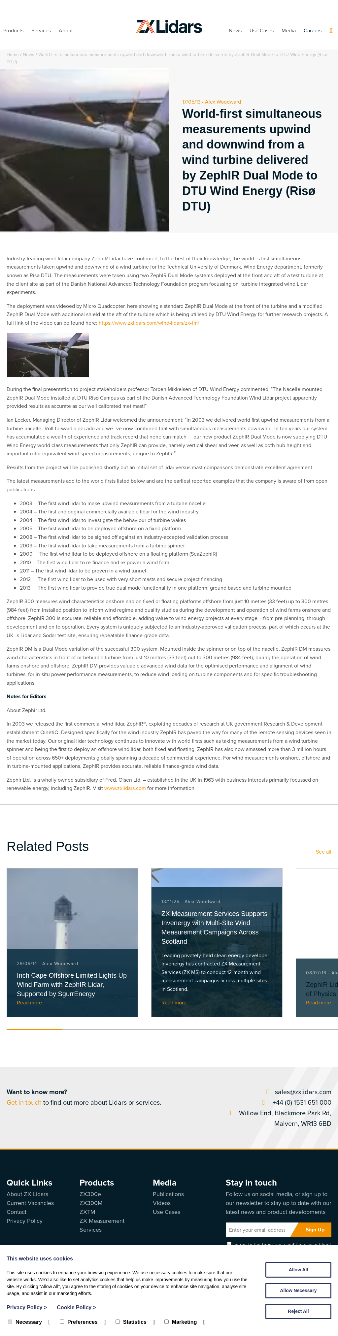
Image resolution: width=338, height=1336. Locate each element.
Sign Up (315, 1229)
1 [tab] (34, 1029)
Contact (16, 1212)
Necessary (25, 1322)
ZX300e (90, 1194)
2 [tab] (89, 1029)
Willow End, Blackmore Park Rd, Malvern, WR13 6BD (278, 1118)
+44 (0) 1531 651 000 (295, 1102)
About (66, 30)
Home (13, 54)
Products (13, 30)
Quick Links (29, 1182)
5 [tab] (255, 1029)
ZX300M (91, 1203)
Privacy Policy (25, 1221)
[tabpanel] (72, 942)
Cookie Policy (76, 1307)
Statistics (131, 1322)
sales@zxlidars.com (297, 1092)
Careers (312, 30)
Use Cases (262, 30)
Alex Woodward (223, 101)
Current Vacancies (30, 1203)
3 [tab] (144, 1029)
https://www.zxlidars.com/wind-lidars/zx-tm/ (149, 323)
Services (41, 30)
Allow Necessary (298, 1290)
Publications (168, 1194)
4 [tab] (199, 1029)
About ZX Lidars (27, 1194)
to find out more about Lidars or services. (84, 1097)
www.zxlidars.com (125, 788)
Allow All (298, 1269)
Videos (162, 1203)
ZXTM (87, 1212)
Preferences (79, 1322)
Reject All (298, 1311)
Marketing (180, 1322)
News (235, 30)
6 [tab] (310, 1029)
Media (289, 30)
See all (323, 852)
